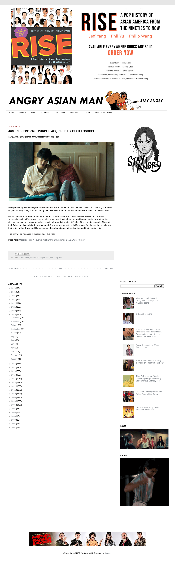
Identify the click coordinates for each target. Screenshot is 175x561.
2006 (13, 409)
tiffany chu (57, 258)
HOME (11, 113)
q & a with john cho (144, 314)
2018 (13, 364)
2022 (13, 303)
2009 (13, 397)
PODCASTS (60, 113)
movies (33, 258)
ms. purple (41, 258)
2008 (13, 401)
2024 (13, 296)
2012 (13, 386)
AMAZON (77, 277)
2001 (13, 427)
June (13, 340)
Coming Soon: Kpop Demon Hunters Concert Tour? (148, 408)
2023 (13, 299)
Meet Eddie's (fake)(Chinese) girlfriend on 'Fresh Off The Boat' (150, 362)
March (14, 351)
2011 (13, 390)
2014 (13, 379)
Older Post (108, 269)
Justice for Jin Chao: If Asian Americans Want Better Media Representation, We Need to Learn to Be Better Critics (149, 333)
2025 (13, 292)
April (13, 348)
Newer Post (14, 269)
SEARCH (22, 113)
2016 (13, 371)
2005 (13, 412)
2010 (13, 394)
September (16, 329)
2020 (13, 311)
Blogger (108, 553)
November (15, 321)
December (15, 318)
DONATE (87, 113)
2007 (13, 405)
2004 (13, 416)
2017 (13, 367)
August (14, 333)
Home (61, 269)
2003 (13, 420)
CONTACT (46, 113)
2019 (13, 314)
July (13, 336)
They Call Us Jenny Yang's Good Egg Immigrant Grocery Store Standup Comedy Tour (148, 378)
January (14, 359)
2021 (13, 307)
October (14, 325)
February (15, 355)
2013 (13, 382)
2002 (13, 424)
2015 (13, 375)
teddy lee (49, 258)
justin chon (25, 258)
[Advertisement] (144, 227)
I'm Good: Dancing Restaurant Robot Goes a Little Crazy (149, 393)
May (13, 344)
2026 (13, 288)
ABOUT (34, 113)
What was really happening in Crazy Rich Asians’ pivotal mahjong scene (148, 300)
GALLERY (74, 113)
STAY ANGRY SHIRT (104, 113)
